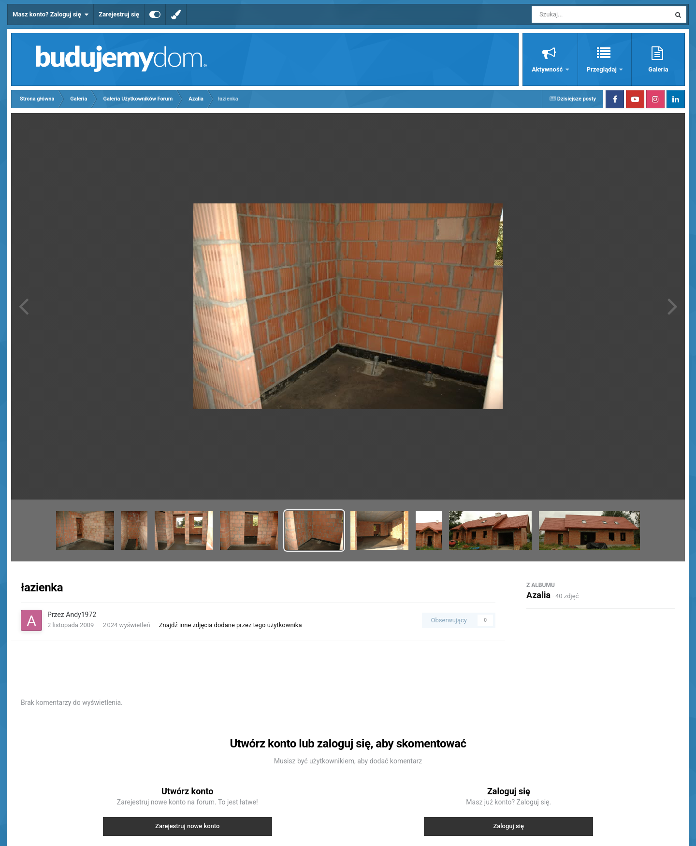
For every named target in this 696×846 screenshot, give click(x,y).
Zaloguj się (508, 826)
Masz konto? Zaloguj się (50, 14)
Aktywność (548, 69)
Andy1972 (81, 614)
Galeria (658, 69)
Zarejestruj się (119, 14)
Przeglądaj (602, 69)
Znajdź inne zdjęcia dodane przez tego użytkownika (230, 625)
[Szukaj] (579, 14)
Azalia (538, 595)
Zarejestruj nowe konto (187, 826)
